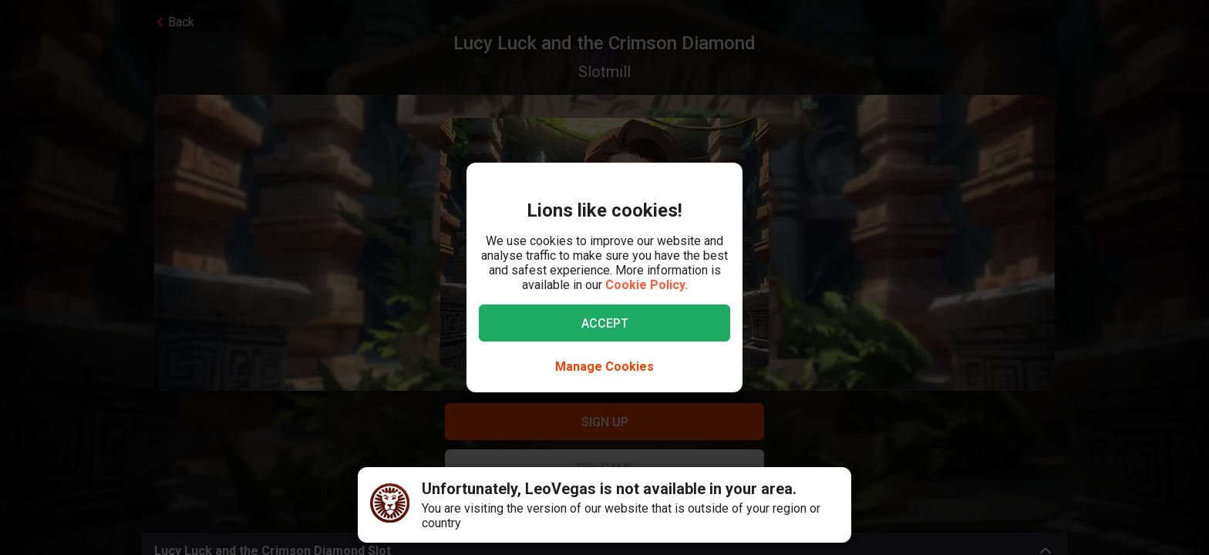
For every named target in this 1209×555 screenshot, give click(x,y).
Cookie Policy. (646, 285)
